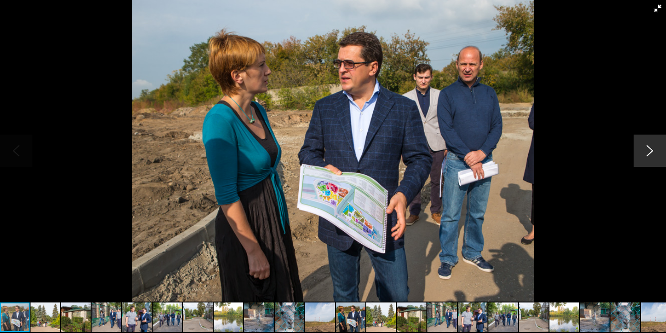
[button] (657, 8)
